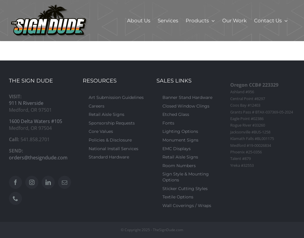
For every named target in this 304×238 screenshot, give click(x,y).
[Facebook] (15, 182)
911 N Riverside (26, 103)
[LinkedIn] (48, 182)
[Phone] (15, 198)
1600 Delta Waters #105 (35, 121)
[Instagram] (31, 182)
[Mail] (64, 182)
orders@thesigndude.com (38, 157)
